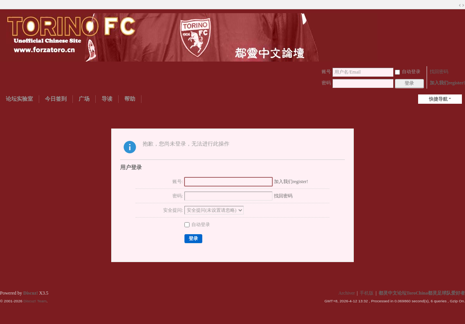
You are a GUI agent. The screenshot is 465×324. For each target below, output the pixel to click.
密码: (177, 196)
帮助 (129, 99)
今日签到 (56, 99)
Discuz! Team (34, 301)
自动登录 (407, 71)
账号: (177, 181)
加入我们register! (447, 83)
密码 (326, 83)
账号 (326, 71)
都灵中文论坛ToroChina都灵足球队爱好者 (422, 293)
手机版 (367, 293)
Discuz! (30, 293)
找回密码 (439, 71)
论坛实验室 (19, 99)
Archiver (346, 293)
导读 (107, 99)
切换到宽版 (461, 5)
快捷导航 (438, 99)
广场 (84, 99)
